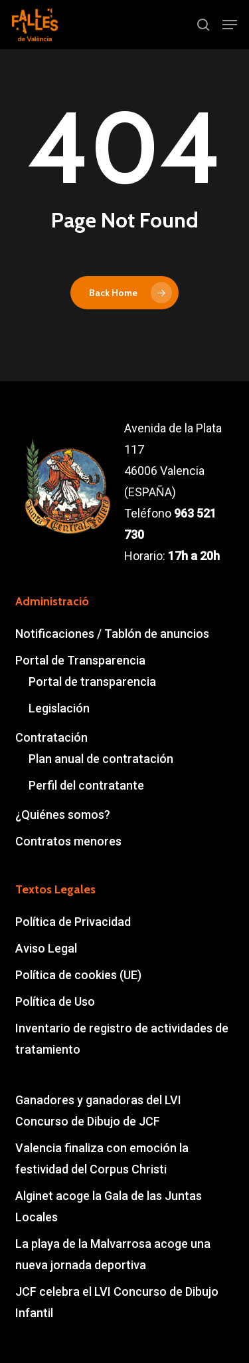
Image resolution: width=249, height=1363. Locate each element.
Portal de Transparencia (80, 660)
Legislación (59, 708)
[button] (229, 24)
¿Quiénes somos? (62, 815)
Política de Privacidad (73, 922)
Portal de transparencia (92, 681)
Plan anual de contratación (101, 759)
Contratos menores (68, 841)
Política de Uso (55, 1001)
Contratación (51, 737)
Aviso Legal (46, 948)
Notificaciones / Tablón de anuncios (112, 634)
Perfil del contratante (86, 785)
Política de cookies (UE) (78, 975)
